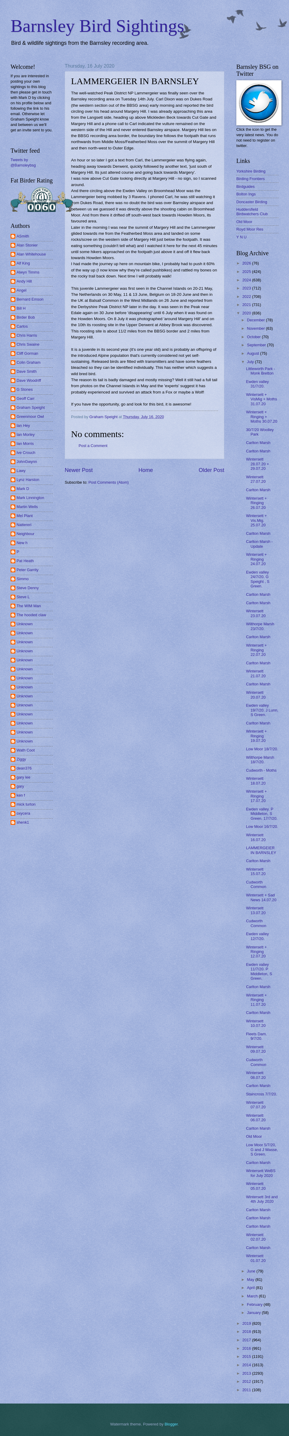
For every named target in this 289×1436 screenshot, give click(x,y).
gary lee (23, 777)
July (251, 362)
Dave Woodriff (29, 380)
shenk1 (23, 822)
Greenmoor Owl (30, 416)
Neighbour (25, 533)
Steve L (23, 597)
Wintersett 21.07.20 (256, 673)
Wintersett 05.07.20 (256, 1185)
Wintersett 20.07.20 (256, 694)
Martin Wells (27, 506)
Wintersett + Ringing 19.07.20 (256, 736)
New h (22, 542)
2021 (247, 304)
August (253, 353)
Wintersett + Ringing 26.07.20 (256, 503)
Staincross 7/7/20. (261, 1094)
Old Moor (244, 221)
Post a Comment (93, 445)
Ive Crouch (26, 452)
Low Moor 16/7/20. (262, 826)
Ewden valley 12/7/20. (257, 936)
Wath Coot (26, 750)
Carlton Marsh (258, 442)
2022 (247, 296)
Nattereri (24, 524)
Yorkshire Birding (251, 171)
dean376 (24, 768)
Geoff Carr (26, 398)
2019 (247, 1323)
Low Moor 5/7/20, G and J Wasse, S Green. (262, 1149)
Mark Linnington (30, 497)
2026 (247, 263)
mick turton (26, 804)
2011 (247, 1390)
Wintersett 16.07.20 (256, 837)
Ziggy (21, 759)
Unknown (25, 624)
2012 (247, 1381)
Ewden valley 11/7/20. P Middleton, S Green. (259, 971)
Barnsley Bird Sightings (97, 26)
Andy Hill (24, 281)
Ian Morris (25, 443)
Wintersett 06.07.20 (256, 1117)
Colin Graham (28, 362)
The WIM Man (29, 606)
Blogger (171, 1424)
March (253, 1296)
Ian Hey (23, 425)
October (254, 337)
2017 (247, 1340)
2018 (247, 1331)
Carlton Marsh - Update (259, 543)
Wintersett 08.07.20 (256, 1074)
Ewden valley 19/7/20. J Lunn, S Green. (262, 710)
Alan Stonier (27, 245)
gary (20, 786)
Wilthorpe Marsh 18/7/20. (260, 759)
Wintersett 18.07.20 (256, 780)
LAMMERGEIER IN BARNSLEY (261, 850)
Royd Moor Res (249, 229)
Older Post (211, 470)
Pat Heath (25, 561)
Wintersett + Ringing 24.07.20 (256, 559)
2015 (247, 1356)
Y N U (241, 237)
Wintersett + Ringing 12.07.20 (256, 952)
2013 (247, 1373)
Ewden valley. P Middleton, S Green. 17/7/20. (261, 814)
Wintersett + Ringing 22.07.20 (256, 650)
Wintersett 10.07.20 (256, 1023)
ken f (21, 795)
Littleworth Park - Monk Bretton (260, 370)
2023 (247, 288)
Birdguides (245, 186)
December (256, 320)
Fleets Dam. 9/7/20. (256, 1036)
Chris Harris (27, 335)
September (257, 345)
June (251, 1271)
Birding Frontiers (250, 178)
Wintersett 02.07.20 (256, 1237)
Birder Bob (26, 317)
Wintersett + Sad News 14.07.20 (261, 897)
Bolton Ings (246, 194)
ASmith (23, 236)
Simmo (23, 579)
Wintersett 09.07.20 (256, 1049)
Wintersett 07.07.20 (256, 1104)
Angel (21, 290)
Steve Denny (28, 588)
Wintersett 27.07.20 (256, 479)
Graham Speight (31, 407)
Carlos (22, 326)
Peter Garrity (28, 570)
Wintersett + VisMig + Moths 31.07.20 (261, 399)
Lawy (21, 470)
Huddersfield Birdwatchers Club (252, 211)
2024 (247, 280)
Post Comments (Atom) (109, 482)
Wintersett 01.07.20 (256, 1258)
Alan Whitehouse (31, 254)
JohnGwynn (27, 461)
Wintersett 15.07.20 (256, 871)
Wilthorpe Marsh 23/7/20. (260, 626)
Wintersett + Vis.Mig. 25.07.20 (256, 520)
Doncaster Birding (251, 202)
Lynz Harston (28, 479)
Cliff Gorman (27, 353)
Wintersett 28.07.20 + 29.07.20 (257, 464)
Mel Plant (25, 515)
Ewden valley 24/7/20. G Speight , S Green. (257, 579)
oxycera (23, 813)
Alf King (23, 263)
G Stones (25, 389)
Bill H (21, 308)
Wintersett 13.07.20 (256, 910)
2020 (247, 313)
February (255, 1304)
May (251, 1279)
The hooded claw (31, 615)
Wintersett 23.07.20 (256, 613)
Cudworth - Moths (261, 770)
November (256, 328)
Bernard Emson (30, 299)
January (254, 1312)
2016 (247, 1348)
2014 (247, 1365)
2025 (247, 271)
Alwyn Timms (28, 272)
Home (145, 470)
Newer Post (79, 470)
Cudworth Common (256, 884)
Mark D (23, 488)
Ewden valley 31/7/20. (257, 383)
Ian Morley (26, 434)
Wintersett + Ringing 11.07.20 (256, 1000)
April (251, 1287)
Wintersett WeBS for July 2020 (260, 1172)
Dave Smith (27, 371)
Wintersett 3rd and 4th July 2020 (262, 1199)
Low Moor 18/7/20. (262, 749)
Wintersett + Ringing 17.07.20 (256, 796)
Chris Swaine (28, 344)
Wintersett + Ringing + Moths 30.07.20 (261, 417)
